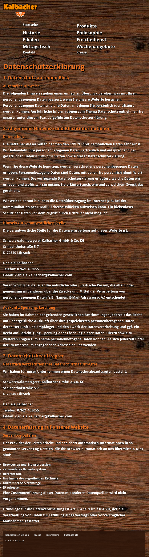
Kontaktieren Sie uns (17, 535)
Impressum (52, 535)
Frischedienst (91, 39)
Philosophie (89, 32)
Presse (82, 52)
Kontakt (29, 52)
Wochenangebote (96, 46)
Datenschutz (71, 535)
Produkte (87, 26)
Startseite (30, 25)
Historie (31, 32)
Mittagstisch (36, 46)
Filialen (31, 39)
